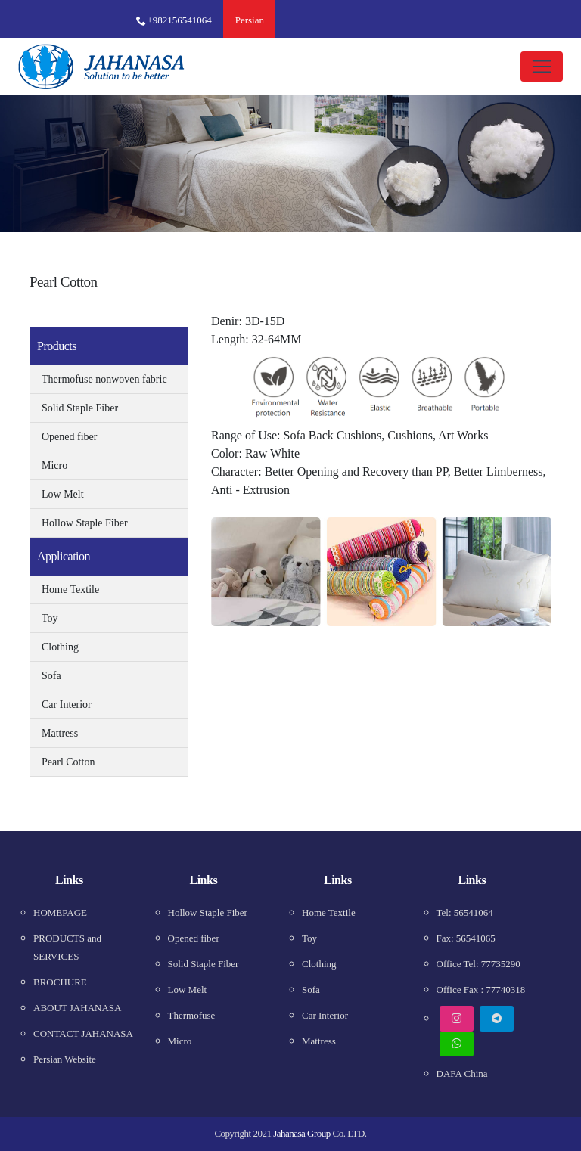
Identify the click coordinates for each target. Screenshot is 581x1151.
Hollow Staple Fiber (85, 523)
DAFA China (462, 1073)
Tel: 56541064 (465, 912)
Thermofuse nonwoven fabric (104, 379)
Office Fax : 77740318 (481, 989)
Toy (50, 618)
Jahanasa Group (302, 1133)
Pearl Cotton (68, 762)
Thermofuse (192, 1015)
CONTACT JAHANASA (83, 1033)
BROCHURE (60, 982)
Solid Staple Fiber (80, 408)
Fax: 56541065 (466, 938)
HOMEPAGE (60, 912)
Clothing (60, 647)
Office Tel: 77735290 (478, 964)
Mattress (60, 733)
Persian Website (64, 1059)
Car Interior (67, 704)
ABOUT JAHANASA (77, 1007)
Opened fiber (69, 436)
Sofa (51, 675)
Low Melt (63, 494)
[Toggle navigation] (541, 66)
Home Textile (70, 589)
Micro (54, 465)
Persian (249, 20)
